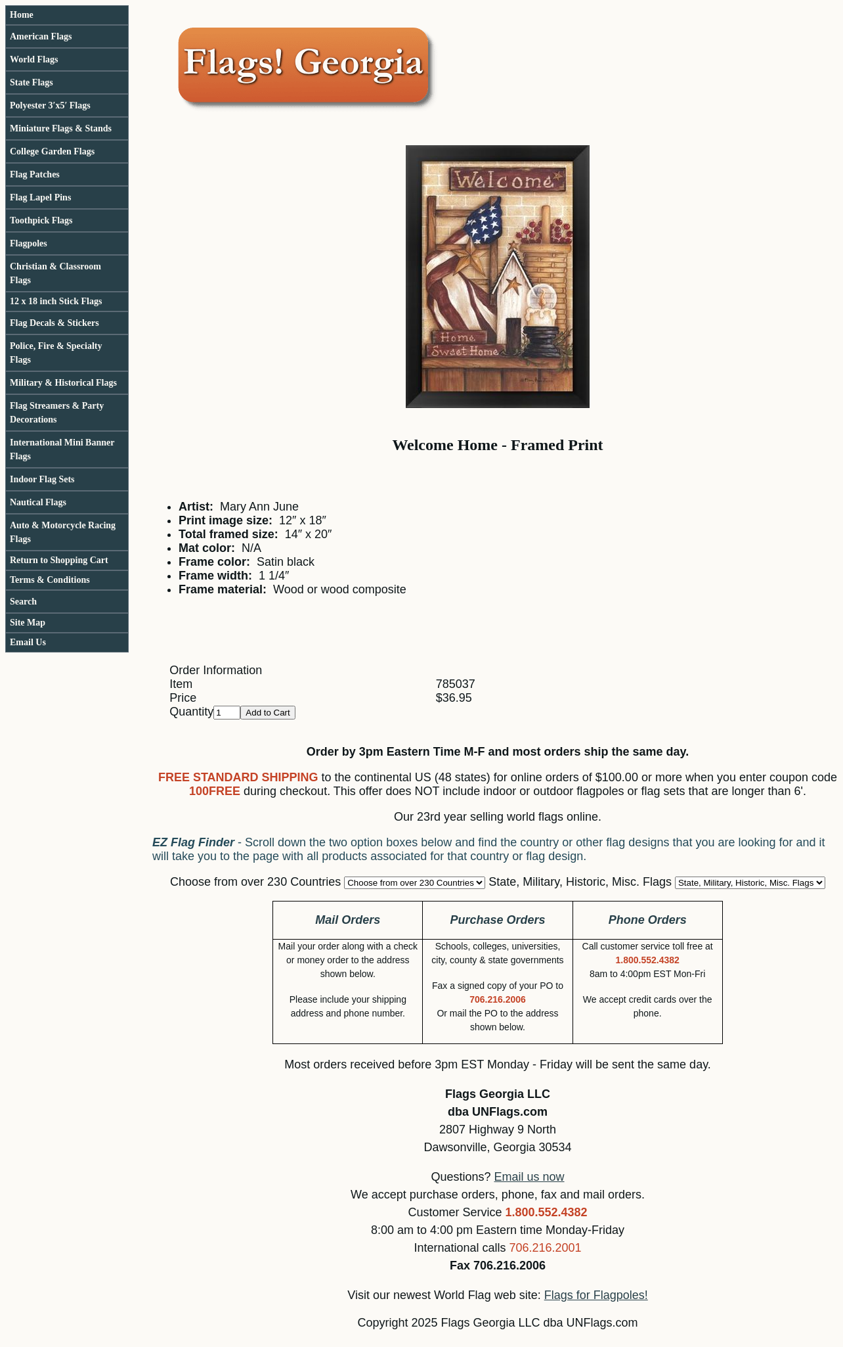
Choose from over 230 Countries (255, 881)
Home (21, 15)
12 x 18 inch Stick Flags (56, 301)
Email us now (529, 1176)
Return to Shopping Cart (59, 560)
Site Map (27, 623)
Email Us (28, 642)
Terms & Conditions (50, 580)
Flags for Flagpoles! (596, 1295)
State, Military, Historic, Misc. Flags (580, 881)
